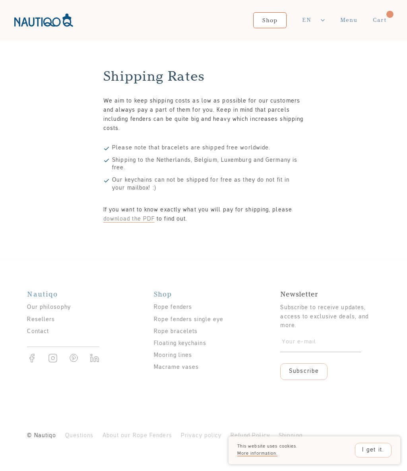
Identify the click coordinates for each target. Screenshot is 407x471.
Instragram (53, 358)
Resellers (41, 319)
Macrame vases (176, 367)
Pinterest (74, 358)
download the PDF (129, 219)
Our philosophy (48, 307)
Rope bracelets (176, 331)
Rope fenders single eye (188, 319)
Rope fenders (173, 307)
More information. (257, 453)
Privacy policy (201, 435)
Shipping (290, 435)
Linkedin (94, 358)
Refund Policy (250, 435)
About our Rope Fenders (137, 435)
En (306, 20)
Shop (269, 20)
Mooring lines (173, 355)
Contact (38, 331)
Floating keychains (180, 343)
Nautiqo (44, 20)
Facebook (32, 358)
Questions (79, 435)
